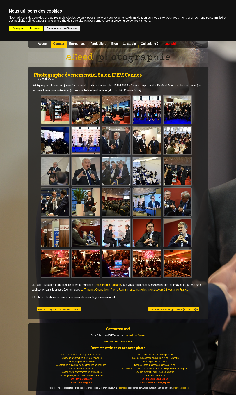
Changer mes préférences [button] (62, 28)
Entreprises (77, 43)
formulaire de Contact (135, 335)
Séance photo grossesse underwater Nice (154, 365)
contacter (123, 388)
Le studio (129, 43)
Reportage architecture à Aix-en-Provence (81, 358)
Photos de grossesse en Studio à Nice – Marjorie (155, 358)
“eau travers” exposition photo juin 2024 (154, 354)
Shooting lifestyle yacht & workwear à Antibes (81, 375)
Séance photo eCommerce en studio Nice (81, 372)
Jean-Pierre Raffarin (108, 284)
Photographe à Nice (118, 57)
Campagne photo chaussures (81, 361)
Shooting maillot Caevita (155, 361)
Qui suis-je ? (150, 43)
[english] (170, 43)
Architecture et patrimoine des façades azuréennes (81, 365)
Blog (114, 43)
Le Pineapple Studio (155, 375)
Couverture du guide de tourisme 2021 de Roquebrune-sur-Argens (154, 368)
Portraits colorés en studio (81, 368)
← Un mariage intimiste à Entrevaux (59, 309)
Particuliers (98, 43)
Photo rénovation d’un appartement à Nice (81, 354)
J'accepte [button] (17, 28)
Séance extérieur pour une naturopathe (155, 372)
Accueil (43, 43)
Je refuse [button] (34, 28)
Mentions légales (181, 388)
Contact (58, 43)
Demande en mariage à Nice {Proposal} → (174, 309)
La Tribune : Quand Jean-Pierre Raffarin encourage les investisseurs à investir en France (134, 289)
